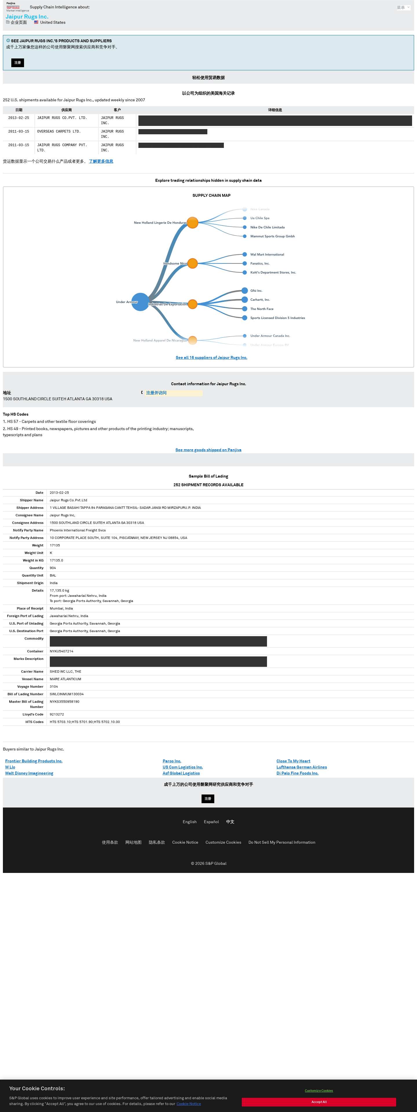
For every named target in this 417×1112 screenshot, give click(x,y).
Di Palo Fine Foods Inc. (298, 773)
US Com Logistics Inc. (183, 767)
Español (211, 822)
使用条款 (110, 843)
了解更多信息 (101, 161)
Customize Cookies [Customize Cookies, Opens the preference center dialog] (319, 1107)
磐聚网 (18, 7)
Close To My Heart (293, 761)
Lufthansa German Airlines (302, 767)
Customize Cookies (223, 843)
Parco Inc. (172, 761)
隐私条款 (157, 843)
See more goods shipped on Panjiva (208, 450)
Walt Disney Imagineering (29, 773)
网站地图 (133, 843)
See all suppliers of (211, 358)
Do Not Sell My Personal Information (281, 843)
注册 (17, 62)
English (190, 822)
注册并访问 (156, 393)
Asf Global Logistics (181, 773)
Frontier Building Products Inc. (34, 761)
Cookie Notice (185, 843)
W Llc (10, 767)
